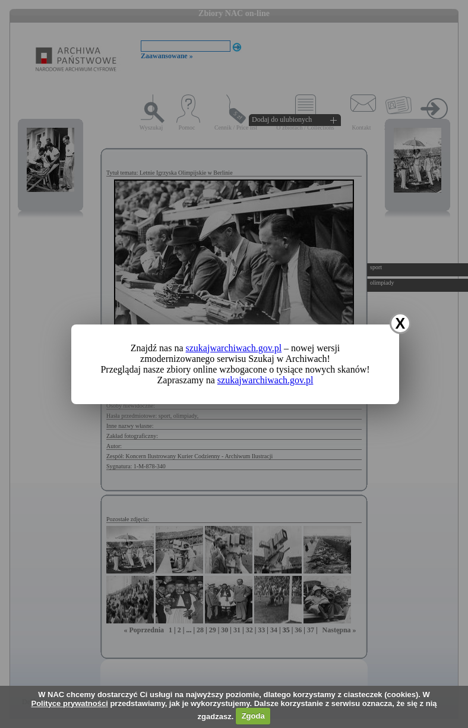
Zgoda (253, 715)
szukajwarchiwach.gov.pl (234, 348)
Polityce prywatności (69, 703)
